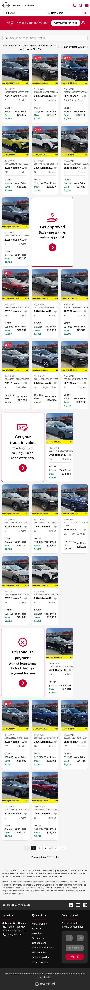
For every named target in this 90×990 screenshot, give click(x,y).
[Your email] (74, 948)
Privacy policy (39, 952)
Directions (37, 933)
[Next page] (63, 848)
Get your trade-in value (65, 23)
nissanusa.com (40, 962)
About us (36, 928)
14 (55, 848)
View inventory (40, 923)
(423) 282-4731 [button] (13, 934)
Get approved (39, 942)
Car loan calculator (42, 947)
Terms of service (40, 957)
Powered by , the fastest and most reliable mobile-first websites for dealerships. (45, 978)
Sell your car (38, 938)
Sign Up (75, 956)
